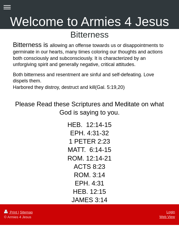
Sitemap (26, 212)
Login (170, 212)
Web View (167, 217)
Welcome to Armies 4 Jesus (89, 21)
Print (11, 212)
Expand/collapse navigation (89, 7)
